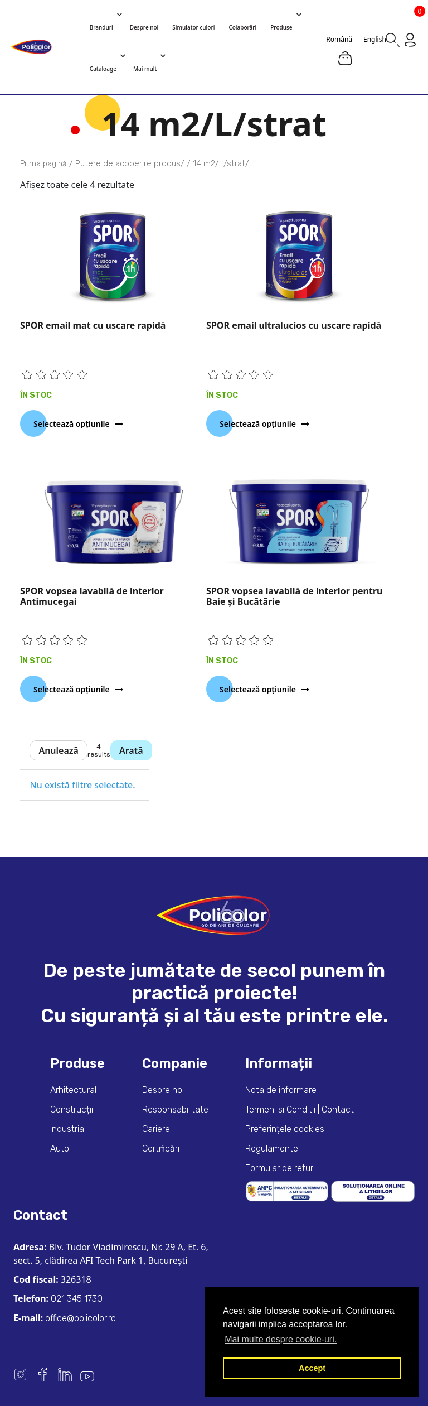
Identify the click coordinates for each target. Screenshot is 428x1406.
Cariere (156, 1129)
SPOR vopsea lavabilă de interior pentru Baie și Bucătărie (294, 596)
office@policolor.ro (79, 1318)
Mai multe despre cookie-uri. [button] (281, 1339)
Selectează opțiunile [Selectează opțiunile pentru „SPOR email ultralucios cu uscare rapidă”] (258, 423)
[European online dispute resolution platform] (373, 1190)
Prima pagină (43, 163)
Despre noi (163, 1090)
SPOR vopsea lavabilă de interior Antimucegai (92, 596)
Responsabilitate (175, 1109)
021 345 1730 (75, 1298)
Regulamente (271, 1148)
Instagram (20, 1374)
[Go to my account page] (410, 39)
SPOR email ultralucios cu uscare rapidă (293, 325)
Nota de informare (281, 1090)
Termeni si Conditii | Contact (299, 1109)
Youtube (87, 1374)
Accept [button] (312, 1368)
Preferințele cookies (284, 1129)
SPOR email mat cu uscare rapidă (93, 325)
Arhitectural (73, 1090)
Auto (59, 1148)
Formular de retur (279, 1168)
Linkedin (65, 1374)
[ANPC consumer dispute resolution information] (288, 1190)
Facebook (43, 1374)
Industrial (68, 1129)
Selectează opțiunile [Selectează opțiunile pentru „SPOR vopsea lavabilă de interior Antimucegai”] (71, 689)
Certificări (160, 1148)
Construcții (71, 1109)
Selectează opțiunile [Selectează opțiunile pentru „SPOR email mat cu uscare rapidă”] (71, 423)
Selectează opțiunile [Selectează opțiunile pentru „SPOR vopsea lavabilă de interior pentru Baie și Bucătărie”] (258, 689)
